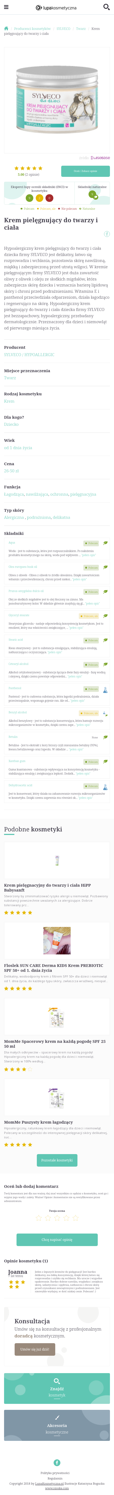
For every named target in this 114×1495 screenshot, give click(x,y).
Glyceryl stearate (19, 615)
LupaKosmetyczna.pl (49, 1483)
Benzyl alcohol (18, 712)
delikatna (61, 517)
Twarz (10, 377)
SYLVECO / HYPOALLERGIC (29, 354)
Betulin (13, 737)
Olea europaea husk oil (23, 567)
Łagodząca (14, 494)
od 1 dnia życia (18, 447)
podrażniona (39, 517)
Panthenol (15, 688)
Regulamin (55, 1478)
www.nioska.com (57, 1488)
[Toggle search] (106, 7)
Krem (9, 401)
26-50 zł (11, 470)
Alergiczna (14, 517)
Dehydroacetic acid (20, 785)
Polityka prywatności (55, 1473)
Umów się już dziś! (34, 1349)
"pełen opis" (88, 555)
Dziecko (11, 424)
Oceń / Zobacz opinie (85, 171)
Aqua (12, 542)
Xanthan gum (17, 761)
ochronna (59, 494)
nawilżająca (37, 494)
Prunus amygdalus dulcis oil (26, 591)
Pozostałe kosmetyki (57, 1160)
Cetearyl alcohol (18, 664)
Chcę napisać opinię (57, 1239)
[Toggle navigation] (6, 7)
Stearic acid (16, 640)
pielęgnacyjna (83, 494)
